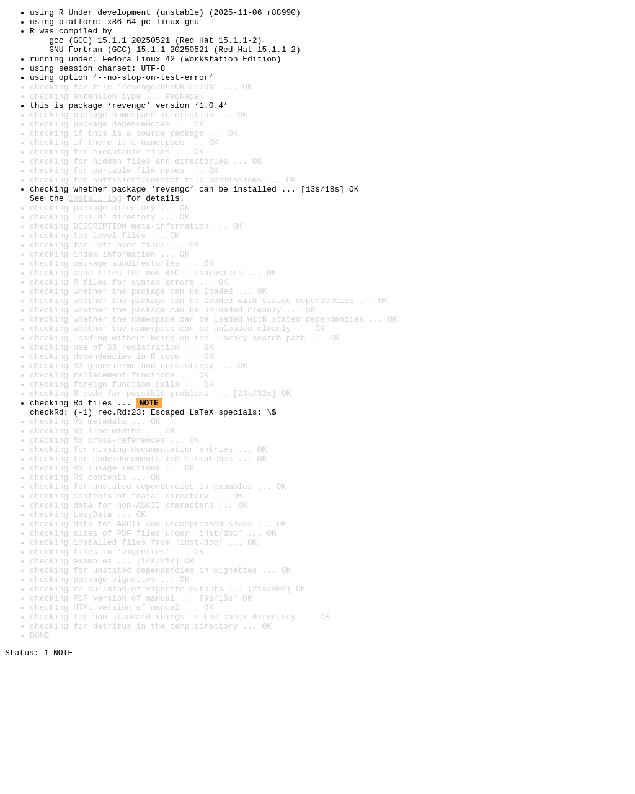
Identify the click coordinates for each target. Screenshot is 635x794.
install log (95, 236)
